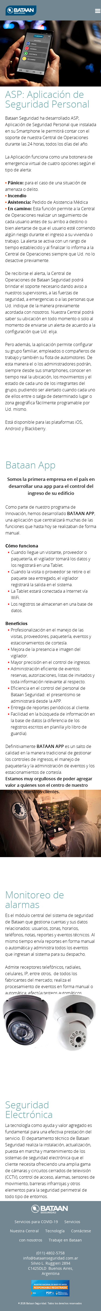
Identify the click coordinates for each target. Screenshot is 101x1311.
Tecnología (55, 1230)
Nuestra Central (24, 1230)
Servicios (72, 1221)
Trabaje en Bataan (65, 1240)
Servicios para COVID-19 (36, 1221)
